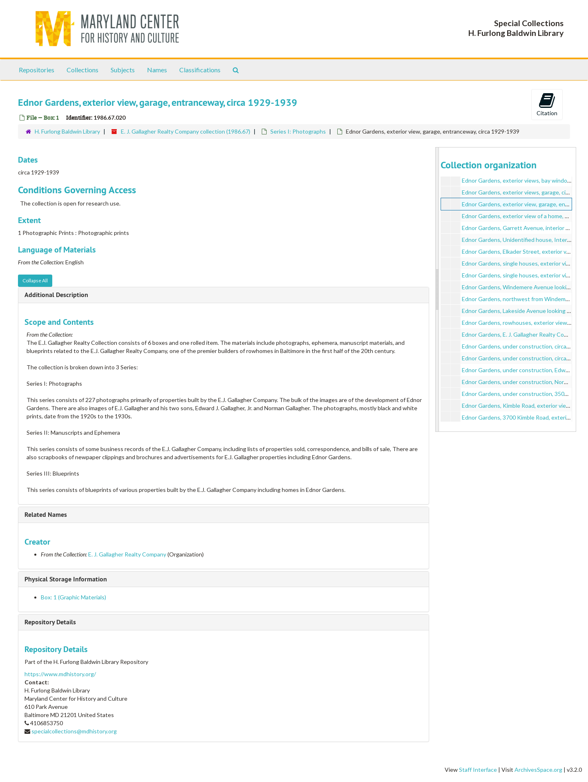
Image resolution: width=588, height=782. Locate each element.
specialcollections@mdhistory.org (74, 731)
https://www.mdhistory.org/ (60, 673)
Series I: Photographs (298, 131)
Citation (547, 104)
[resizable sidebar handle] (437, 289)
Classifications (199, 70)
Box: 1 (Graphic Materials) (73, 597)
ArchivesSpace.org (538, 769)
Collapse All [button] (35, 280)
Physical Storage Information (65, 579)
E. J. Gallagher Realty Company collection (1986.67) (185, 131)
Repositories (36, 70)
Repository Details (50, 622)
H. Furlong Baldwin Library (67, 131)
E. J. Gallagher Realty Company (127, 554)
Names (157, 70)
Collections (82, 70)
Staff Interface (478, 769)
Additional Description (56, 294)
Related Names (45, 514)
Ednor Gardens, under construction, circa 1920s (523, 346)
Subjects (123, 70)
